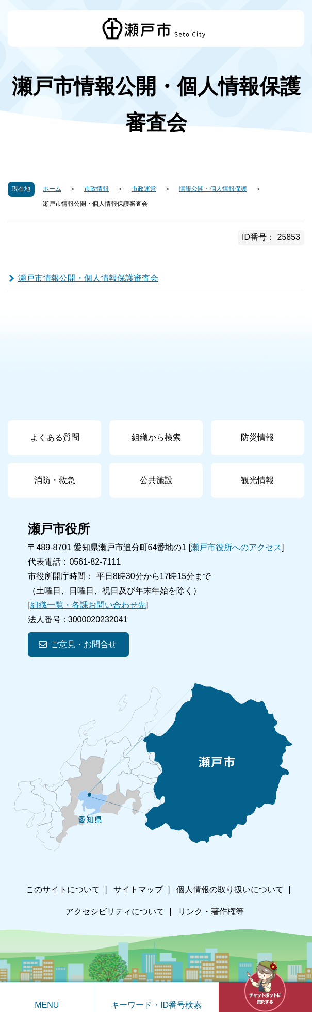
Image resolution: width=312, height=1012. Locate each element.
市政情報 (96, 188)
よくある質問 (54, 437)
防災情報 (257, 437)
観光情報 (257, 480)
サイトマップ (138, 889)
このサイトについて (63, 889)
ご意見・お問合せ (84, 644)
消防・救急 (54, 480)
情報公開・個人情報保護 (213, 188)
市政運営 (144, 188)
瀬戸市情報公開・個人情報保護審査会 (88, 278)
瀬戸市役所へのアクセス (236, 547)
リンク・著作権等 (211, 911)
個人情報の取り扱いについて (230, 889)
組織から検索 (156, 437)
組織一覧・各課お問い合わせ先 (88, 605)
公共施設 (156, 480)
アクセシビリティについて (115, 911)
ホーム (52, 188)
